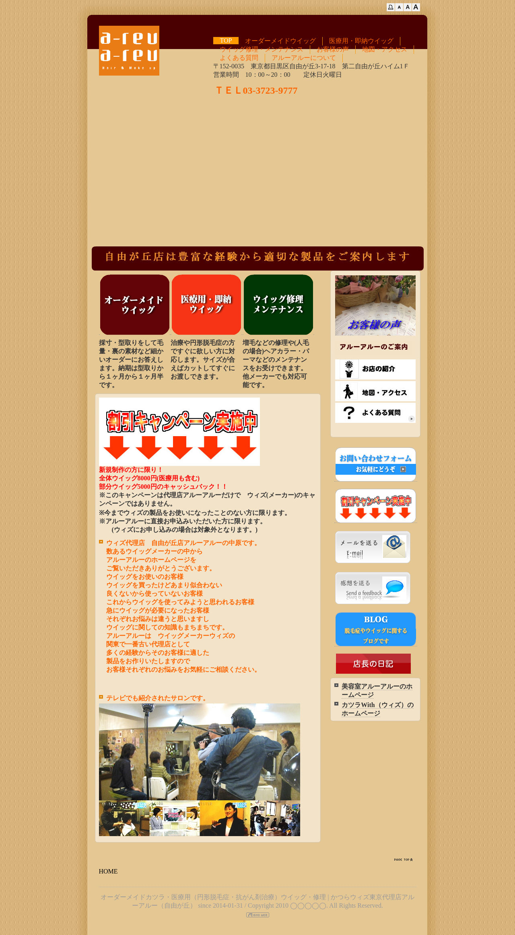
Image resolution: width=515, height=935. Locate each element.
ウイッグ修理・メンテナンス (261, 49)
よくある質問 (239, 57)
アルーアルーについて (304, 57)
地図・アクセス (384, 49)
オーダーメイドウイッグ (280, 40)
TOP (226, 40)
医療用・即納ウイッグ (361, 40)
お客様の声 (333, 49)
